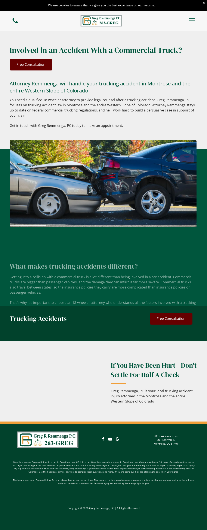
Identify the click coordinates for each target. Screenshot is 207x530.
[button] (192, 21)
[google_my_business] (117, 439)
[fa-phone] (15, 22)
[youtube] (110, 439)
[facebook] (103, 439)
